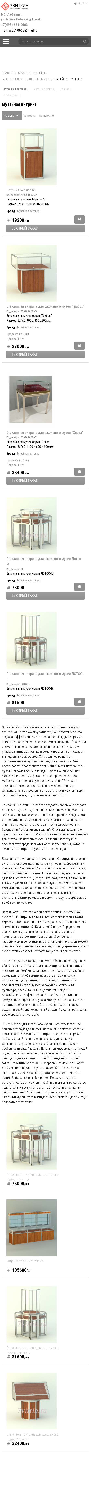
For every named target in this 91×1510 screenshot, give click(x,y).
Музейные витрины (32, 73)
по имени (29, 115)
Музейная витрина (28, 211)
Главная (8, 73)
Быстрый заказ (25, 228)
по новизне (46, 115)
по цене (11, 115)
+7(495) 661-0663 (21, 20)
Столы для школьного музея (28, 79)
